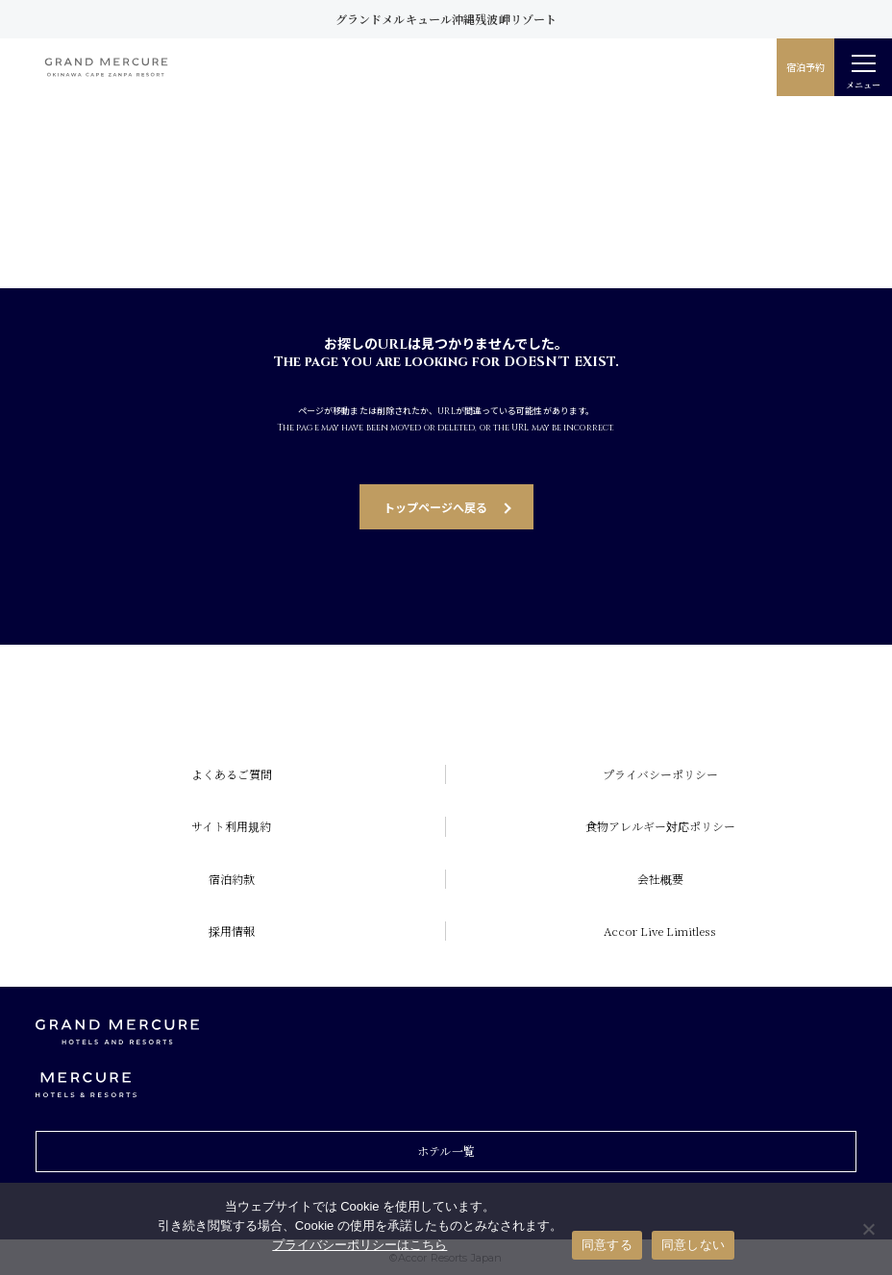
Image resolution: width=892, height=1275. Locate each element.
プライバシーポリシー (660, 774)
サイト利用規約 (231, 826)
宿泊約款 (232, 878)
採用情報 (232, 930)
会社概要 (660, 878)
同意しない (693, 1245)
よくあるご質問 (231, 774)
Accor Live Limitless (660, 930)
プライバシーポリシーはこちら (359, 1245)
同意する (607, 1245)
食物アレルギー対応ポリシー (660, 826)
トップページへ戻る (435, 507)
